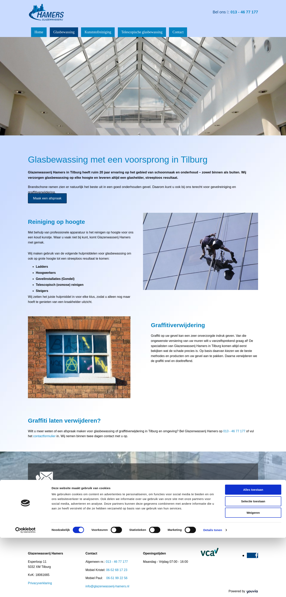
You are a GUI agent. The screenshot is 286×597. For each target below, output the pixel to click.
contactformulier (44, 435)
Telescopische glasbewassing (148, 32)
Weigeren (253, 572)
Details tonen (212, 589)
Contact (186, 32)
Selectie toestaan (253, 560)
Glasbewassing (66, 32)
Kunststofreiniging (102, 32)
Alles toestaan (253, 549)
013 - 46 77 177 (244, 12)
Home (40, 32)
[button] (47, 198)
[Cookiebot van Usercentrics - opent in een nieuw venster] (25, 589)
